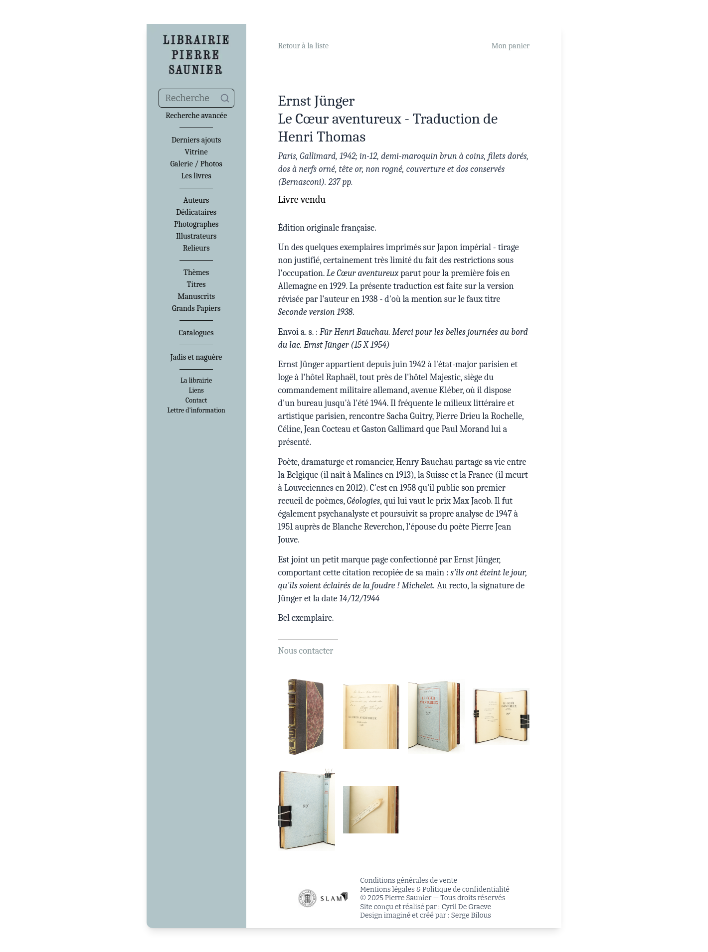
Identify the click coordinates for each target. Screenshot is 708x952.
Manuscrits (196, 296)
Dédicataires (196, 212)
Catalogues (196, 333)
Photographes (196, 224)
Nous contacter (306, 651)
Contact (196, 401)
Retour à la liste (303, 45)
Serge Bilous (471, 915)
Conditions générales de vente (408, 880)
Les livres (196, 176)
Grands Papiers (196, 308)
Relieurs (196, 248)
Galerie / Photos (196, 164)
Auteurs (196, 200)
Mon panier (510, 45)
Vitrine (196, 152)
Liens (195, 391)
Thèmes (196, 272)
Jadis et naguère (196, 357)
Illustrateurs (196, 236)
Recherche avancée (196, 116)
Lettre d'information (196, 410)
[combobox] (196, 98)
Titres (196, 284)
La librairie (196, 381)
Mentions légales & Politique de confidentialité (435, 889)
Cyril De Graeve (466, 907)
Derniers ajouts (196, 140)
